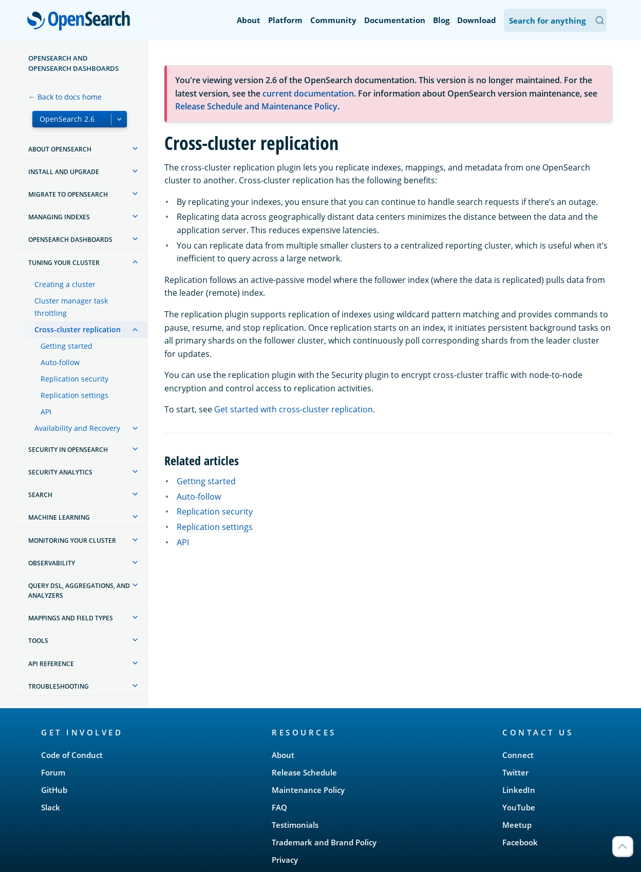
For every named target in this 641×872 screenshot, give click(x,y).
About (248, 20)
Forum (53, 772)
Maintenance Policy (308, 790)
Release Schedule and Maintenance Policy (256, 106)
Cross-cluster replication (77, 329)
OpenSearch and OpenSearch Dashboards (73, 63)
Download (476, 20)
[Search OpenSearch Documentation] (555, 20)
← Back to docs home (65, 97)
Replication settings (74, 395)
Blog (441, 20)
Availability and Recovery (77, 428)
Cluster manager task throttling (71, 307)
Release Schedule (304, 772)
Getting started (66, 346)
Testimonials (295, 825)
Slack (50, 807)
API (46, 411)
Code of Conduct (72, 755)
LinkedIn (518, 790)
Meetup (517, 825)
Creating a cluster (65, 284)
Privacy (285, 860)
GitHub (54, 790)
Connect (518, 755)
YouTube (518, 807)
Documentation (394, 20)
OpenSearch (81, 21)
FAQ (279, 807)
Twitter (515, 772)
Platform (285, 20)
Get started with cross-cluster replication (293, 409)
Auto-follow (60, 362)
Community (333, 20)
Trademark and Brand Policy (324, 842)
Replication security (74, 379)
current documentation (308, 93)
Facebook (520, 842)
